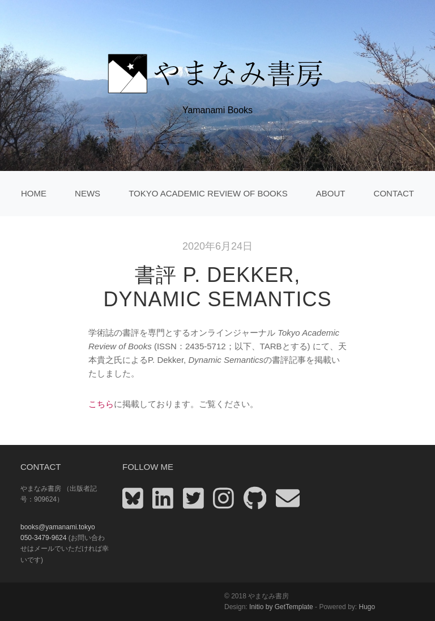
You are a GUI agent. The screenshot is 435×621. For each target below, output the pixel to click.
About (331, 193)
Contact (394, 193)
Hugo (367, 607)
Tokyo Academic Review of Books (208, 193)
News (87, 193)
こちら (101, 404)
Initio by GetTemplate (281, 607)
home (33, 193)
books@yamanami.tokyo (57, 527)
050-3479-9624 (43, 538)
